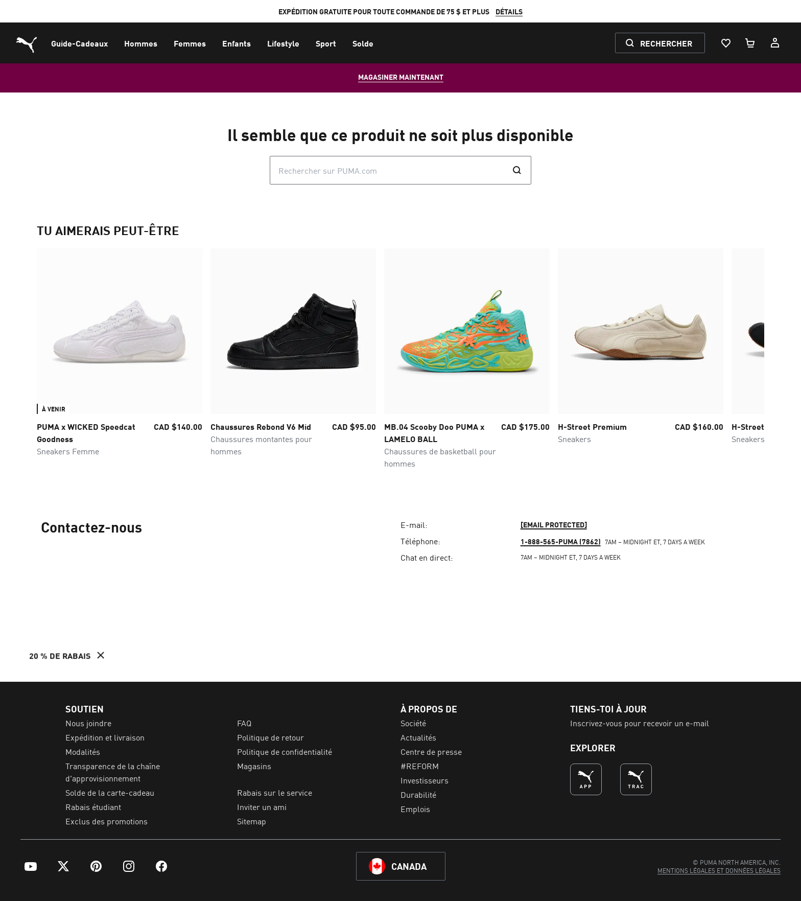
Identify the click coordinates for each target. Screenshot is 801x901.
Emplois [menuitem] (415, 808)
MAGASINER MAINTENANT (400, 77)
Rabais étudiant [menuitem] (93, 806)
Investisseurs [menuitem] (424, 780)
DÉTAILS (509, 11)
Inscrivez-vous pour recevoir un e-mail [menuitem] (639, 723)
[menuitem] (79, 42)
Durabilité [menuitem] (418, 794)
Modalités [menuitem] (82, 751)
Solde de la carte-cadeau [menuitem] (109, 792)
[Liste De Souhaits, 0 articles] (725, 43)
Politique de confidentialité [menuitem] (284, 751)
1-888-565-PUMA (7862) (561, 541)
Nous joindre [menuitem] (88, 723)
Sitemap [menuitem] (251, 821)
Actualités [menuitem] (418, 737)
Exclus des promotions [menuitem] (106, 821)
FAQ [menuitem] (244, 723)
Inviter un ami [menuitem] (262, 806)
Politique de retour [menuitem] (270, 737)
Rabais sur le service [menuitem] (274, 792)
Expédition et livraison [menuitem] (105, 737)
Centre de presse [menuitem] (431, 751)
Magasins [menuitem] (254, 765)
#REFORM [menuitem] (419, 765)
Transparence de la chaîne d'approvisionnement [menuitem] (112, 771)
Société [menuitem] (413, 723)
